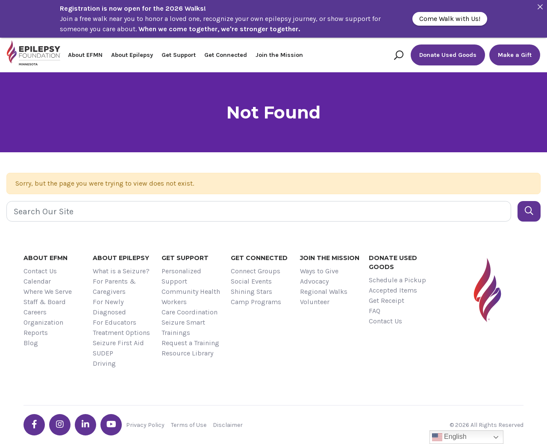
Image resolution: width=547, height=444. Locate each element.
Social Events (251, 281)
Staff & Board (45, 302)
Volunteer (314, 302)
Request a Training (190, 343)
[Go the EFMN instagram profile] (60, 424)
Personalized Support (181, 276)
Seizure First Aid (118, 343)
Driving (104, 363)
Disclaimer (228, 425)
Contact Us (40, 271)
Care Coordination (190, 312)
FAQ (374, 311)
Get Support (179, 55)
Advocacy (314, 281)
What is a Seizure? (121, 271)
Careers (35, 312)
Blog (31, 343)
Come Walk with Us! (449, 19)
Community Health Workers (191, 296)
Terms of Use (188, 425)
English (449, 437)
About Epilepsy (132, 55)
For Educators (114, 322)
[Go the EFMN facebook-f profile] (34, 424)
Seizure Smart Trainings (183, 327)
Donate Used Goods (447, 55)
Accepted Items (393, 290)
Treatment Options (121, 333)
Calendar (37, 281)
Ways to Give (319, 271)
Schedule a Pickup (397, 280)
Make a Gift (515, 55)
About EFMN (85, 55)
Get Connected (225, 55)
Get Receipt (386, 300)
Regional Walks (323, 291)
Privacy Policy (145, 425)
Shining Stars (251, 291)
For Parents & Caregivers (114, 286)
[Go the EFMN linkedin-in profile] (85, 424)
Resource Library (187, 353)
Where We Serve (48, 291)
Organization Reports (43, 327)
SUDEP (103, 353)
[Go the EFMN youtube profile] (111, 424)
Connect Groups (255, 271)
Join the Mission (279, 55)
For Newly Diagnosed (109, 307)
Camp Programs (256, 302)
